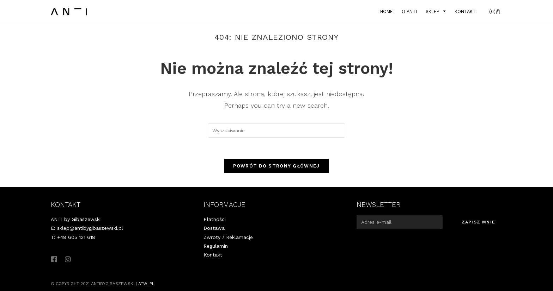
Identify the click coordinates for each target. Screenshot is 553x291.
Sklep (436, 11)
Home (386, 11)
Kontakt (465, 11)
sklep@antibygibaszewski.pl (90, 228)
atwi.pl (146, 283)
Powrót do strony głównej (276, 166)
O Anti (409, 11)
